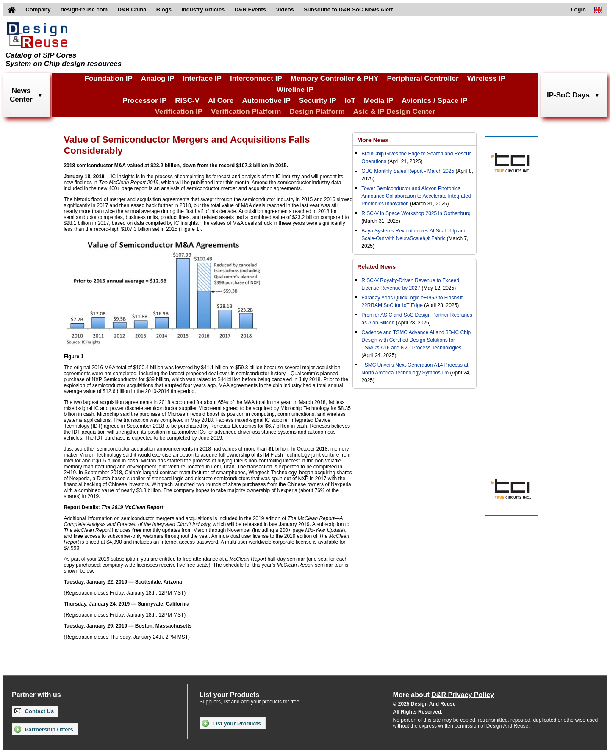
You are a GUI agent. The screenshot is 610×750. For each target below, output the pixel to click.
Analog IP (157, 79)
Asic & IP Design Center (394, 112)
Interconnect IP (256, 79)
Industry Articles (203, 9)
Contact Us (34, 711)
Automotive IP (266, 101)
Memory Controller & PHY (335, 79)
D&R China (132, 9)
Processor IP (144, 101)
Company (37, 9)
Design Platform (316, 112)
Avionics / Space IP (434, 101)
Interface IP (202, 79)
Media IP (378, 101)
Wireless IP (486, 79)
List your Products (231, 723)
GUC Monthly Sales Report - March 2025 (407, 171)
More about (443, 694)
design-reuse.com (84, 9)
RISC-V (187, 101)
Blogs (164, 9)
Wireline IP (295, 90)
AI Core (220, 101)
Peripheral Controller (423, 79)
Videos (285, 9)
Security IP (317, 101)
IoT (350, 101)
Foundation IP (109, 79)
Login (578, 9)
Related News (376, 266)
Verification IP (178, 112)
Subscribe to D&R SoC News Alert (348, 9)
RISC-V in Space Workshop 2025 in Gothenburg (415, 213)
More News (372, 140)
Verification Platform (246, 112)
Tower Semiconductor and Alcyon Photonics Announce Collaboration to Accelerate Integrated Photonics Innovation (416, 196)
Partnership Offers (43, 729)
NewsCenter (21, 95)
